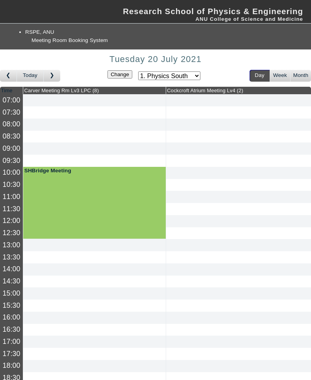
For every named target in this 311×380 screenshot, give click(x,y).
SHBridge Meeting (47, 171)
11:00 (11, 197)
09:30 (11, 160)
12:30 (11, 233)
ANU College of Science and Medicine (249, 19)
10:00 (11, 172)
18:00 (11, 365)
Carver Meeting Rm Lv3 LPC (61, 90)
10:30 (11, 184)
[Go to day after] (52, 76)
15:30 (11, 305)
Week (280, 75)
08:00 (11, 124)
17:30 (11, 354)
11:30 (11, 209)
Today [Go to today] (30, 75)
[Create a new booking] (94, 100)
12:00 (11, 221)
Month (300, 75)
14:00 (11, 269)
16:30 (11, 329)
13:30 (11, 257)
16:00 (11, 317)
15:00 (11, 293)
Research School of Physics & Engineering (213, 11)
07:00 (11, 100)
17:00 (11, 341)
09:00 (11, 148)
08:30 (11, 136)
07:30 (11, 112)
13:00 (11, 245)
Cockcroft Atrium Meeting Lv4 (205, 90)
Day (260, 75)
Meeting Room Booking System (69, 40)
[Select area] (169, 75)
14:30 (11, 281)
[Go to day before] (8, 76)
